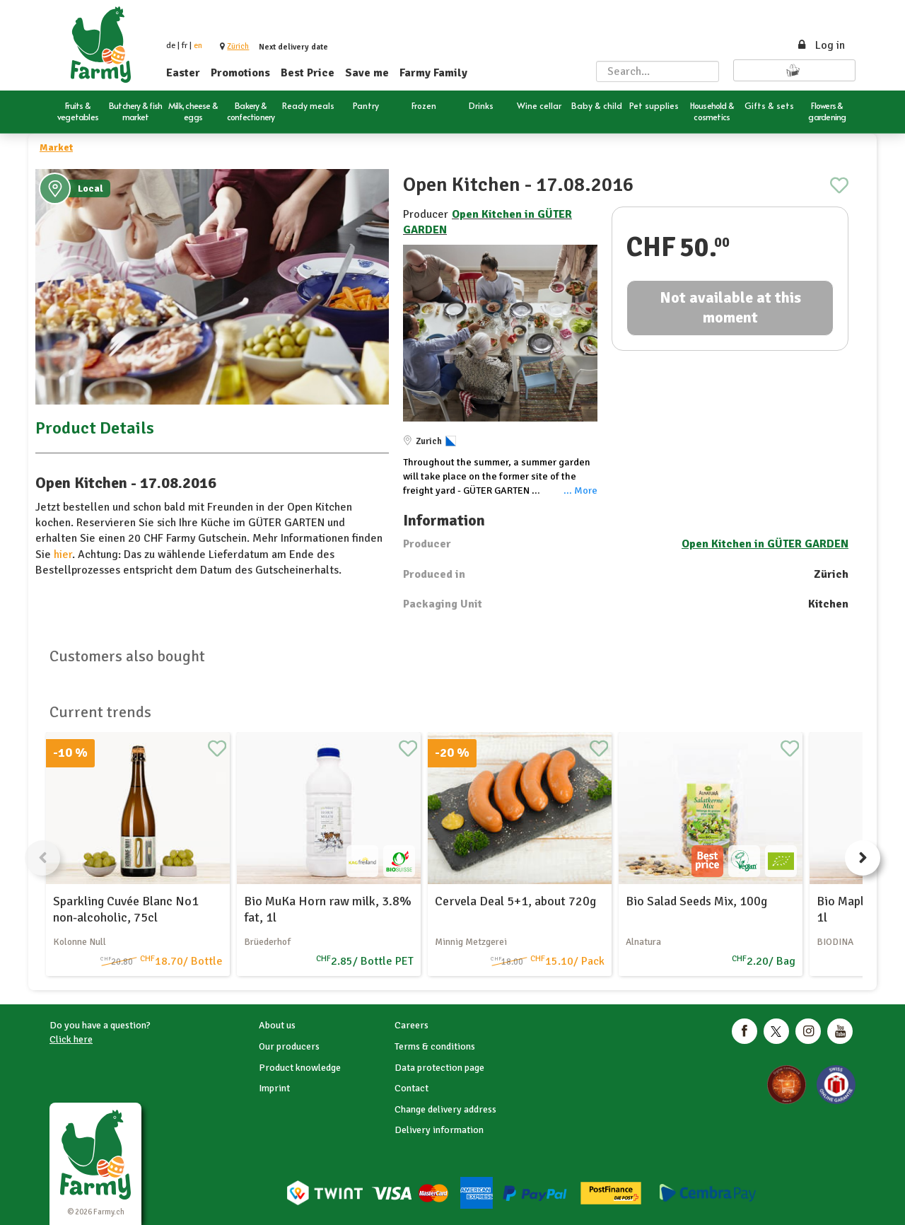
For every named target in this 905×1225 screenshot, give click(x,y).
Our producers (289, 1046)
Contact (411, 1088)
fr (184, 45)
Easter (183, 73)
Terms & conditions (435, 1046)
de (170, 45)
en (198, 45)
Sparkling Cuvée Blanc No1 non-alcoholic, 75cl (126, 909)
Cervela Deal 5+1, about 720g (515, 901)
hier (63, 554)
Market (56, 147)
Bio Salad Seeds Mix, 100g (696, 901)
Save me (367, 73)
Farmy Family (433, 73)
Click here (71, 1039)
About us (277, 1025)
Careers (411, 1025)
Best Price (307, 73)
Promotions (240, 73)
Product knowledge (300, 1068)
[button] (238, 46)
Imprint (274, 1088)
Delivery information (439, 1130)
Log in (820, 45)
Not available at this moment (730, 307)
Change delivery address (445, 1109)
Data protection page (439, 1068)
